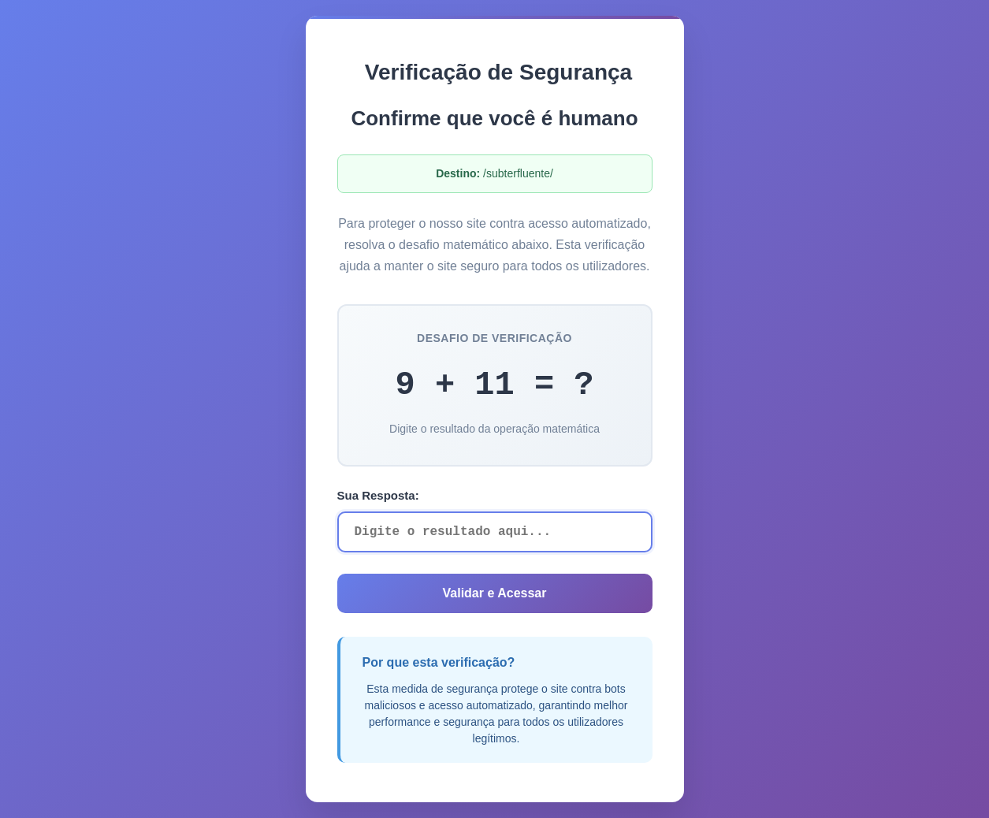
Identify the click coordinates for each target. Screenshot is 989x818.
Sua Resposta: (378, 495)
